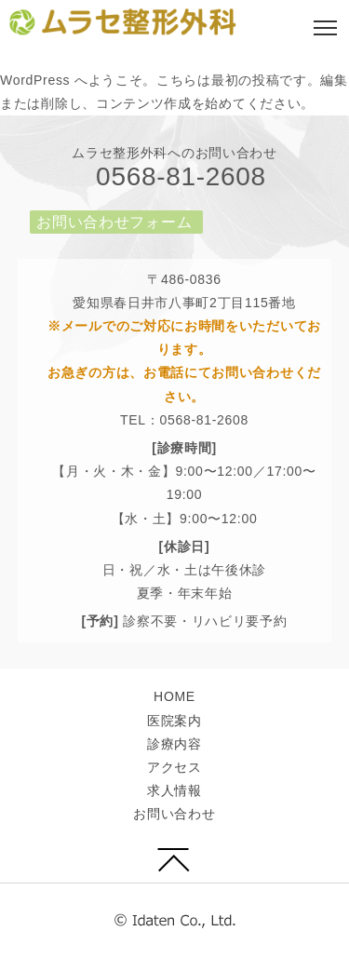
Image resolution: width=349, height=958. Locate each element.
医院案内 (174, 720)
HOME (174, 696)
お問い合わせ (174, 813)
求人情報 (174, 790)
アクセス (174, 767)
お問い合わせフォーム (114, 222)
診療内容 (174, 743)
